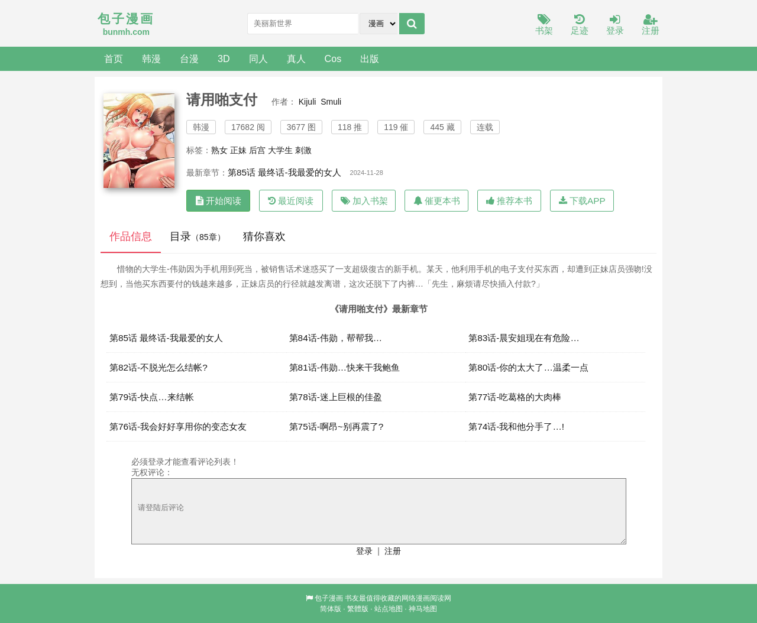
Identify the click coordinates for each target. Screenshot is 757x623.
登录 (615, 25)
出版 (369, 58)
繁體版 (357, 609)
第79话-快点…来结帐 (151, 397)
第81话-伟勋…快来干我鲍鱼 (344, 367)
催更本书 (436, 201)
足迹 (579, 25)
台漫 (189, 58)
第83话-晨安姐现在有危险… (524, 338)
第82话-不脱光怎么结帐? (158, 367)
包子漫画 (329, 598)
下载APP (582, 201)
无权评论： (152, 472)
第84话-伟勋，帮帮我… (336, 338)
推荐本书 (509, 201)
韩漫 (151, 58)
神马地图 (423, 609)
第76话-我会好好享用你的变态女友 (178, 426)
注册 (650, 25)
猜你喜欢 (264, 236)
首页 (113, 58)
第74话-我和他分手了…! (516, 426)
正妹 (238, 150)
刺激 (303, 150)
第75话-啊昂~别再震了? (336, 426)
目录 (197, 236)
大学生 (280, 150)
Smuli (331, 101)
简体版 (330, 609)
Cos (333, 58)
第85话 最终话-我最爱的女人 (284, 172)
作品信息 (130, 236)
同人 (258, 58)
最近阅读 (290, 201)
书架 (544, 25)
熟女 (219, 150)
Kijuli (307, 101)
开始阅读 (218, 201)
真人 (296, 58)
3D (224, 58)
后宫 (257, 150)
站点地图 (388, 609)
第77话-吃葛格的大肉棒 (514, 397)
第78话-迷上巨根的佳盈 (335, 397)
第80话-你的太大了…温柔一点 (528, 367)
